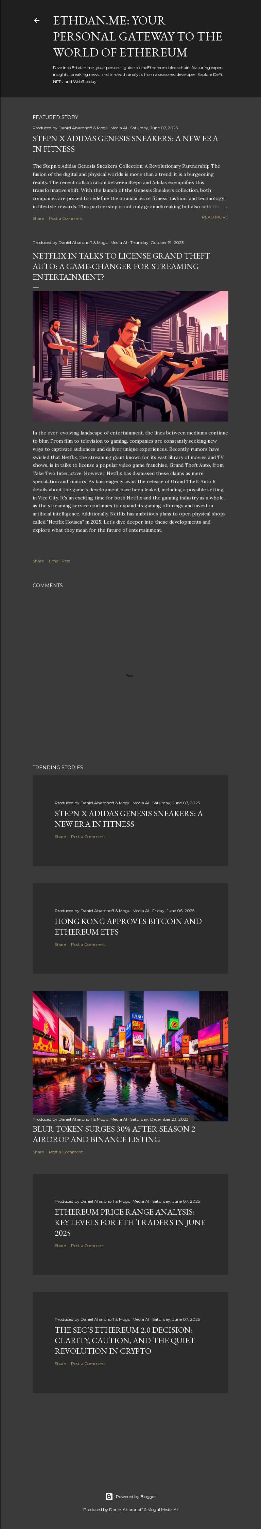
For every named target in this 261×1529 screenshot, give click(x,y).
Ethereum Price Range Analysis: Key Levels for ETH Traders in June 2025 (130, 1222)
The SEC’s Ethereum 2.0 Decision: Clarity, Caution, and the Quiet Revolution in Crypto (125, 1340)
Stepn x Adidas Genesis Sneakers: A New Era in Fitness (129, 818)
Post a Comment (66, 218)
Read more (215, 216)
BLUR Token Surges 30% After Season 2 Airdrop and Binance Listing (114, 1134)
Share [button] (38, 218)
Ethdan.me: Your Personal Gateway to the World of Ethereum (137, 36)
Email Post (59, 560)
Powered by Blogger (130, 1497)
